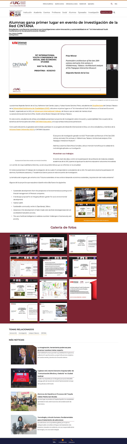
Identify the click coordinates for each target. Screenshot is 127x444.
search (114, 12)
